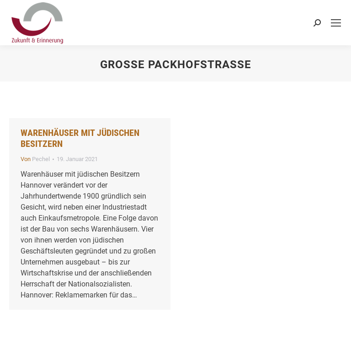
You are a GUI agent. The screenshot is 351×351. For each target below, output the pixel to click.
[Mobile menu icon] (336, 23)
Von (35, 159)
